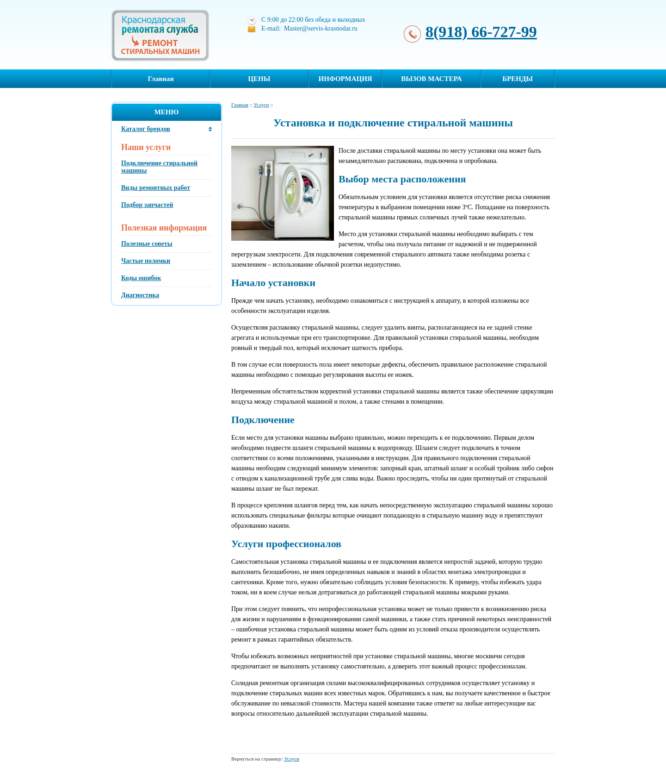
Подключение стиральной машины (159, 167)
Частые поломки (145, 260)
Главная (160, 78)
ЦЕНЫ (259, 78)
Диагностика (140, 295)
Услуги (261, 104)
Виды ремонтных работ (155, 187)
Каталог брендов (145, 128)
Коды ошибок (141, 278)
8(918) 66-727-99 (481, 31)
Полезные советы (147, 243)
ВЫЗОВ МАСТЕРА (431, 78)
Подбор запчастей (147, 204)
